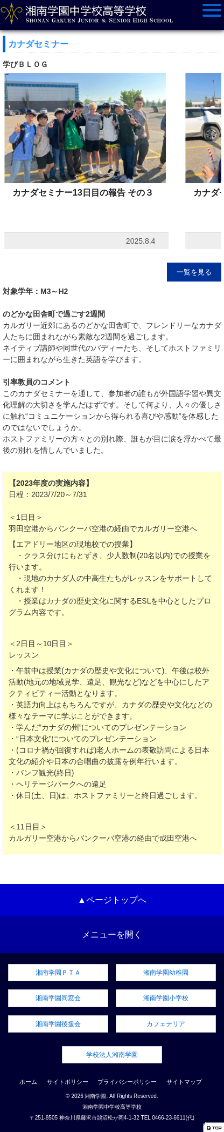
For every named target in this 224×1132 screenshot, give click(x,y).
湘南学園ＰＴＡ (58, 972)
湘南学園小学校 (165, 998)
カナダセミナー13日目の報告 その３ (82, 192)
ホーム (28, 1082)
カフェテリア (165, 1024)
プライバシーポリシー (127, 1082)
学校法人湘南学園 (112, 1055)
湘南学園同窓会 (58, 998)
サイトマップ (184, 1082)
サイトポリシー (67, 1082)
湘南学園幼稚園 (165, 972)
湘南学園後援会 (58, 1024)
